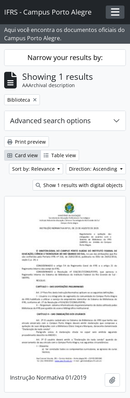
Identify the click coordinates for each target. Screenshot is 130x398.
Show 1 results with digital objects (79, 185)
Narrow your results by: (65, 57)
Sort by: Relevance (34, 169)
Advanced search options (50, 120)
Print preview (26, 141)
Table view (60, 155)
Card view (22, 155)
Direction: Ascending (94, 169)
